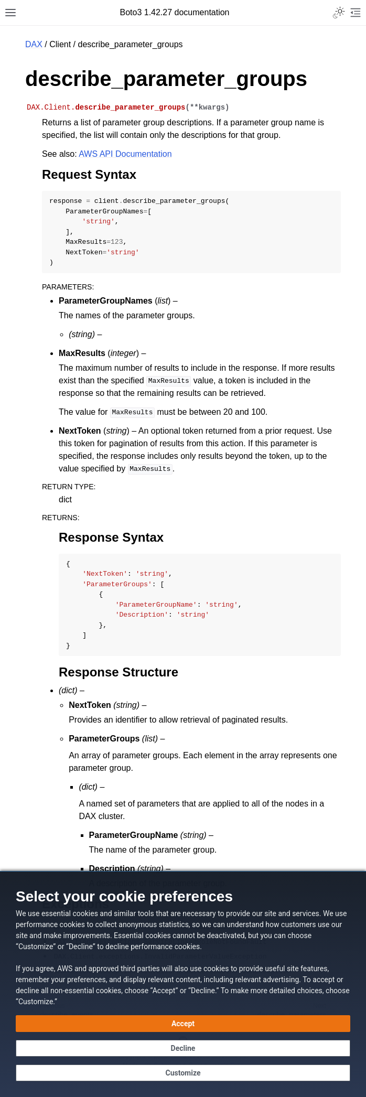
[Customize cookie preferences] (183, 1072)
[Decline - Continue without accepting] (183, 1048)
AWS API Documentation (125, 153)
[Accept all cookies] (183, 1023)
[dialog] (183, 984)
